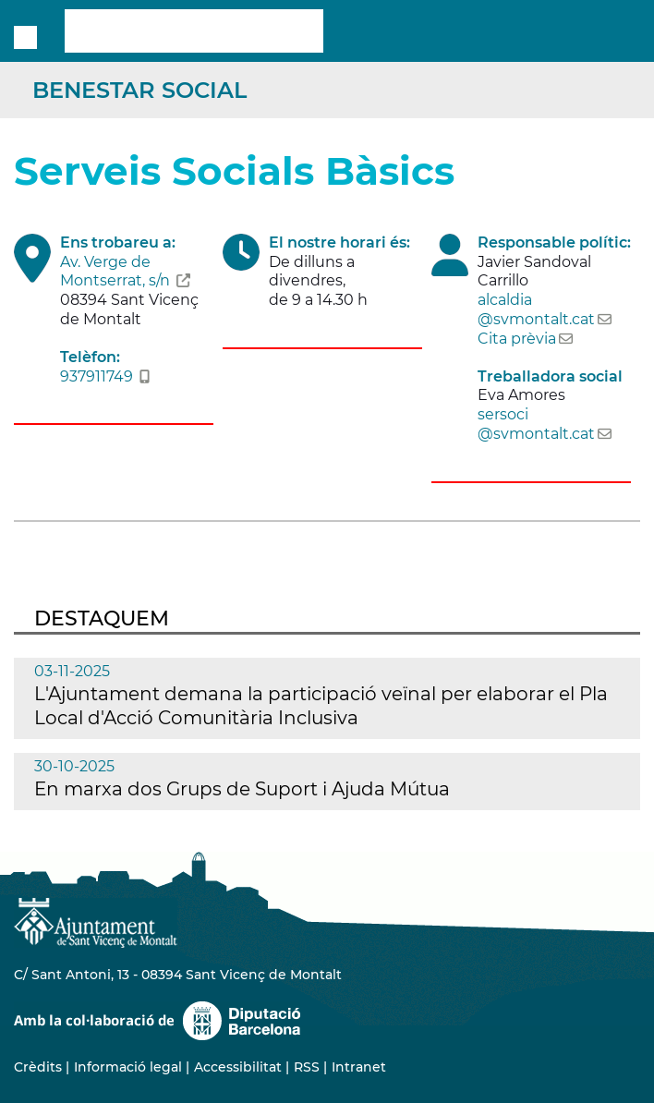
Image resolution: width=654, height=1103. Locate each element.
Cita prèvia (517, 338)
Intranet (359, 1067)
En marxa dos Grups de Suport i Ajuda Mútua (242, 789)
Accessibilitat (238, 1067)
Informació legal (128, 1067)
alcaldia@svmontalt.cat (536, 309)
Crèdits (38, 1067)
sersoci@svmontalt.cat (536, 424)
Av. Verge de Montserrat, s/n (115, 271)
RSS (307, 1067)
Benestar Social (139, 90)
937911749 (96, 376)
